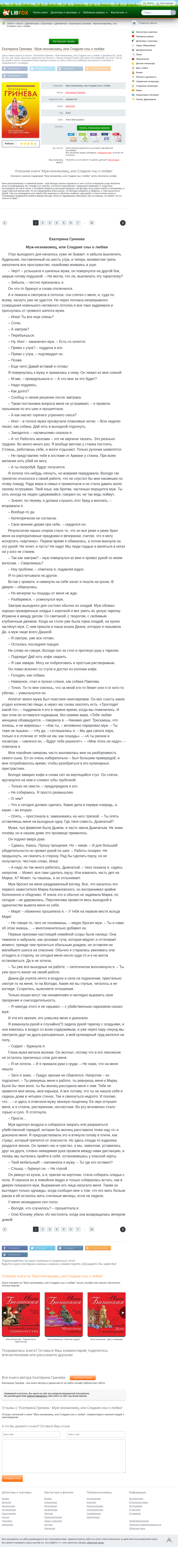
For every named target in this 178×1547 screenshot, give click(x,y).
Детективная (50, 1506)
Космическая (50, 1510)
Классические (9, 1513)
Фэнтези (48, 1524)
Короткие (91, 1502)
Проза (139, 54)
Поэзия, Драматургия (146, 99)
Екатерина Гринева (75, 92)
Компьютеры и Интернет (147, 95)
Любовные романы (94, 12)
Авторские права (64, 41)
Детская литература (145, 63)
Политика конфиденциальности (145, 1524)
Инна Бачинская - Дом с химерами (106, 1339)
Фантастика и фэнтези (146, 32)
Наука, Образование (145, 45)
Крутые (5, 1517)
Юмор (139, 90)
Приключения (142, 59)
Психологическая (53, 1517)
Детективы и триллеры (64, 12)
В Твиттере (41, 69)
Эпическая (49, 1528)
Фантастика (117, 12)
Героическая (50, 1502)
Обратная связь (137, 1528)
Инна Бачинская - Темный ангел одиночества (21, 1340)
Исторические (9, 1510)
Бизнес (139, 72)
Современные (94, 1513)
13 (91, 223)
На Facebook (13, 69)
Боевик (5, 1498)
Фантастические (95, 1506)
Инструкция (113, 160)
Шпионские (7, 1524)
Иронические (8, 1506)
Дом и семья (142, 68)
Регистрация (166, 3)
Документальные (144, 50)
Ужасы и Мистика (53, 1521)
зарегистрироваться (37, 1396)
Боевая (48, 1498)
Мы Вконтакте (14, 76)
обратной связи (95, 1542)
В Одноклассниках (99, 69)
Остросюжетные (95, 1510)
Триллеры (7, 1521)
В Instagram (69, 69)
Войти (150, 3)
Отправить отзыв (12, 1478)
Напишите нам (104, 153)
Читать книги (40, 12)
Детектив (70, 106)
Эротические (93, 1517)
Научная (48, 1513)
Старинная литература (146, 86)
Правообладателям (139, 1521)
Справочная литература (147, 81)
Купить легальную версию (94, 128)
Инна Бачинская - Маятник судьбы (64, 1339)
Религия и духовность (146, 77)
